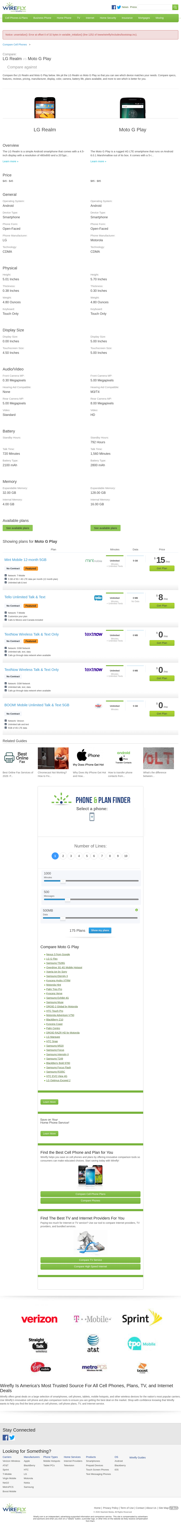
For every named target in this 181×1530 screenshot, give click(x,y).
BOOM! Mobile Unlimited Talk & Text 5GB (36, 705)
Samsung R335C (55, 1071)
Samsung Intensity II (57, 1054)
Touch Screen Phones (96, 1469)
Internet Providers (72, 1461)
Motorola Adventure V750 (60, 1015)
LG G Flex (52, 958)
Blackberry (118, 1465)
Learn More (49, 1102)
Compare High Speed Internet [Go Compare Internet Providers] (90, 1266)
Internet (90, 17)
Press (133, 6)
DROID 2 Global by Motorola (62, 1006)
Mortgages (144, 17)
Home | (98, 1507)
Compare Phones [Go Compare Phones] (90, 1200)
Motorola (28, 1478)
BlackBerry (29, 1465)
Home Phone (64, 17)
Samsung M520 (55, 1045)
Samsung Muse (54, 1002)
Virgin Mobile (9, 1478)
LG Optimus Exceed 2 (58, 1080)
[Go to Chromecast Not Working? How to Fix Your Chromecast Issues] (53, 758)
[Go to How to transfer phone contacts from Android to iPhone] (123, 758)
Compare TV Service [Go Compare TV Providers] (90, 1260)
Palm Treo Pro (54, 989)
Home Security (108, 17)
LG (25, 1474)
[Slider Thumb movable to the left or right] (63, 882)
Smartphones (92, 1461)
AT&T (5, 1465)
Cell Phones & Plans (16, 17)
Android (117, 1461)
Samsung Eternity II (57, 976)
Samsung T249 (54, 1058)
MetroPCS (8, 1486)
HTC (26, 1469)
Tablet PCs (48, 1465)
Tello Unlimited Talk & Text (24, 597)
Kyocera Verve (54, 993)
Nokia (26, 1482)
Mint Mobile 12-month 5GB (25, 559)
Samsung (28, 1486)
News (125, 6)
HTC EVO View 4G (56, 1076)
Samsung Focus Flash (58, 1067)
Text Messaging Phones (97, 1474)
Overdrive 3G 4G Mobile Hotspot (64, 967)
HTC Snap (52, 1041)
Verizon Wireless (11, 1461)
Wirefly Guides (136, 1457)
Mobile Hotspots (51, 1461)
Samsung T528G (55, 963)
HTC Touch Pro (54, 1011)
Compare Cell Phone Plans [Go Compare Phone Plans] (91, 1194)
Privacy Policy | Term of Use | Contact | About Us (129, 1507)
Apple (26, 1461)
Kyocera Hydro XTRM (58, 980)
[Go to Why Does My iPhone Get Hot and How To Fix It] (88, 758)
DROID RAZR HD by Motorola (63, 1032)
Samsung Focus (55, 1050)
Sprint (6, 1469)
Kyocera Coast (54, 1024)
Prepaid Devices (93, 1465)
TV (78, 17)
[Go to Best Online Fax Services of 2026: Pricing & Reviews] (18, 758)
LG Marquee (53, 1036)
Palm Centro (53, 1028)
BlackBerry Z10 (54, 1019)
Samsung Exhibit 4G (57, 997)
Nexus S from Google (58, 954)
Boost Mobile (9, 1491)
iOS (115, 1469)
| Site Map (163, 1507)
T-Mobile (7, 1474)
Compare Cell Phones (15, 44)
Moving (160, 17)
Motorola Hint (53, 984)
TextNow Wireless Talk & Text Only (31, 634)
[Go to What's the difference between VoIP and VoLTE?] (158, 758)
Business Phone (42, 17)
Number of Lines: (90, 846)
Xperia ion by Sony (56, 971)
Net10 (6, 1482)
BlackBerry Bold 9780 (58, 1063)
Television (68, 1465)
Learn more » (10, 161)
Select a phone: (92, 809)
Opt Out (174, 1507)
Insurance (127, 17)
